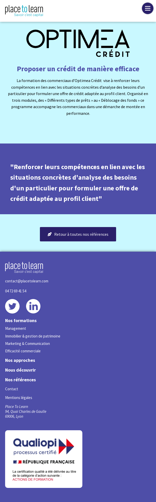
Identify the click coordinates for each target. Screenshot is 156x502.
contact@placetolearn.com (26, 281)
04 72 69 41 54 (15, 291)
